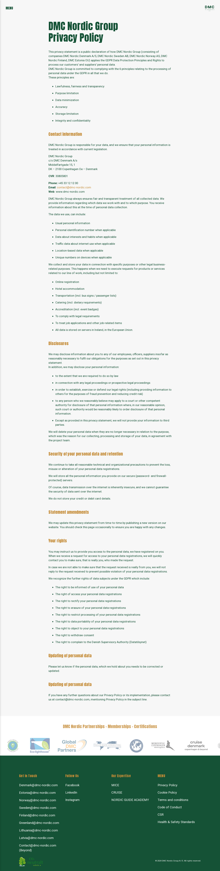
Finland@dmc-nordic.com (37, 815)
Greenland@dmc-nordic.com (39, 822)
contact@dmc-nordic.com (74, 187)
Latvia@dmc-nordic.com (36, 838)
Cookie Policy (167, 792)
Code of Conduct (170, 807)
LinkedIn (71, 792)
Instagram (72, 800)
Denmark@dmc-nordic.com (38, 785)
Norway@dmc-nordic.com (37, 800)
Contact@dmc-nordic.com (37, 845)
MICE (115, 785)
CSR (161, 814)
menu (9, 8)
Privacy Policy (167, 785)
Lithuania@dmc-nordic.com (38, 830)
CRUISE (116, 792)
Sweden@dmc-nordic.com (37, 807)
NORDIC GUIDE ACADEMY (130, 800)
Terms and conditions (173, 800)
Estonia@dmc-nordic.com (37, 792)
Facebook (72, 785)
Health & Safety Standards (176, 822)
